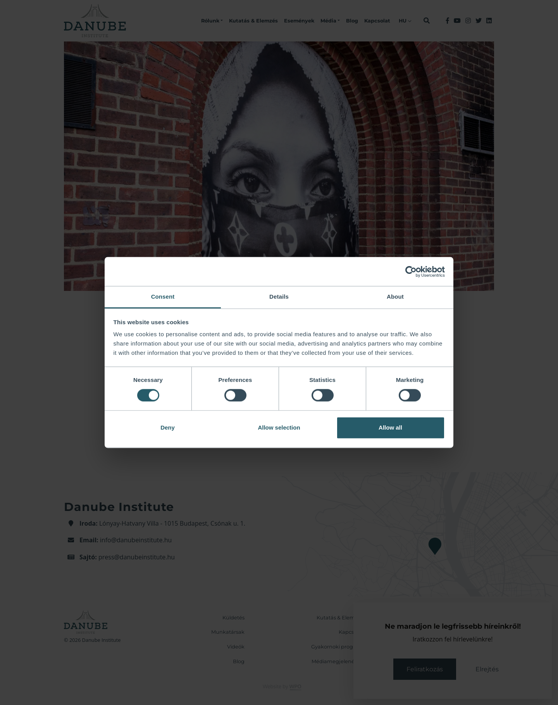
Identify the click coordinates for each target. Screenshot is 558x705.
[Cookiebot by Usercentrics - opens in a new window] (411, 271)
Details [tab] (279, 296)
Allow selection (279, 427)
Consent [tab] (163, 296)
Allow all (390, 427)
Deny (167, 427)
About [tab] (395, 296)
